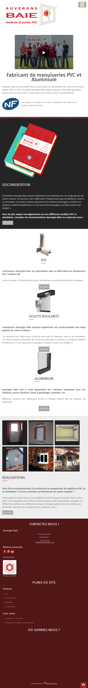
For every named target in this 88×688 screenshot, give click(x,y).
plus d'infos (7, 223)
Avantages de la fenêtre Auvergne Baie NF (19, 623)
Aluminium (8, 602)
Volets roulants (10, 598)
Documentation (10, 607)
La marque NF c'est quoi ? (14, 618)
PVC (6, 594)
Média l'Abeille (50, 683)
